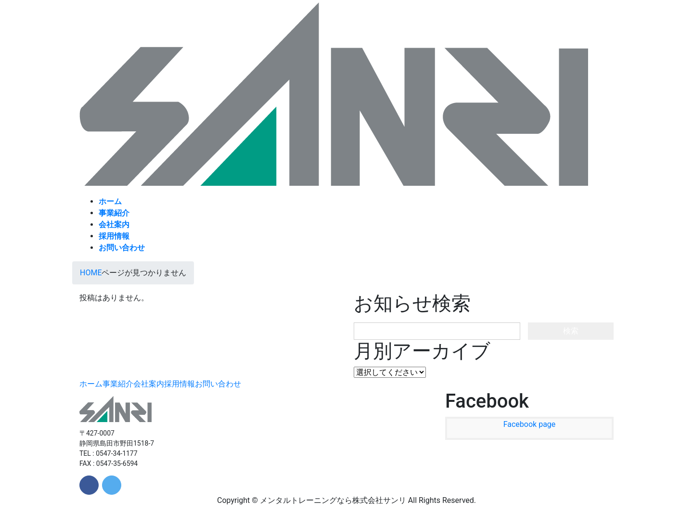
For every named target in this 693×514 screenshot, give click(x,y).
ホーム (91, 383)
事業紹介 (118, 383)
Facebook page (529, 424)
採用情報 (179, 383)
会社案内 (148, 383)
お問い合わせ (218, 383)
